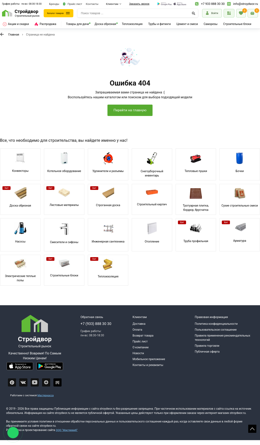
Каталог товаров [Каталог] (58, 13)
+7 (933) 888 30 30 (95, 328)
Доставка (139, 328)
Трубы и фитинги (159, 24)
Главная (13, 34)
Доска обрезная (105, 24)
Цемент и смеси (187, 24)
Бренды (54, 3)
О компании (141, 352)
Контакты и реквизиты (148, 369)
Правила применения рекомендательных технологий (222, 342)
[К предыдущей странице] (2, 34)
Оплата (137, 334)
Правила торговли (207, 350)
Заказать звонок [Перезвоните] (139, 3)
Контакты (92, 3)
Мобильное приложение (149, 364)
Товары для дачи (77, 24)
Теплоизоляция (132, 24)
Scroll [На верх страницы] (252, 429)
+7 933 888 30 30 (213, 4)
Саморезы (210, 24)
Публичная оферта (207, 356)
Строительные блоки (237, 24)
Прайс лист (72, 4)
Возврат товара (143, 340)
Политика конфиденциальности (216, 328)
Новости (138, 358)
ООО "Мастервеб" (67, 434)
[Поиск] (193, 13)
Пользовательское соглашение (216, 334)
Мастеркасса (45, 400)
